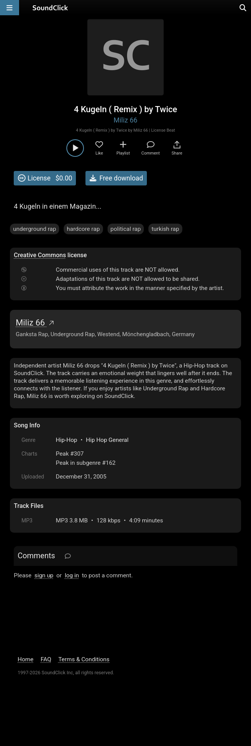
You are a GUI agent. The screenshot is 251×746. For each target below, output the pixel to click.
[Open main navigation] (9, 7)
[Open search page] (243, 7)
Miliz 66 (125, 120)
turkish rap (165, 229)
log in (72, 575)
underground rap (34, 229)
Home (25, 659)
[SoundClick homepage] (50, 7)
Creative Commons (40, 255)
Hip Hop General (107, 440)
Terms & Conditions (83, 659)
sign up (43, 575)
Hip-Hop (66, 440)
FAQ (46, 659)
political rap (126, 229)
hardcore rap (83, 229)
